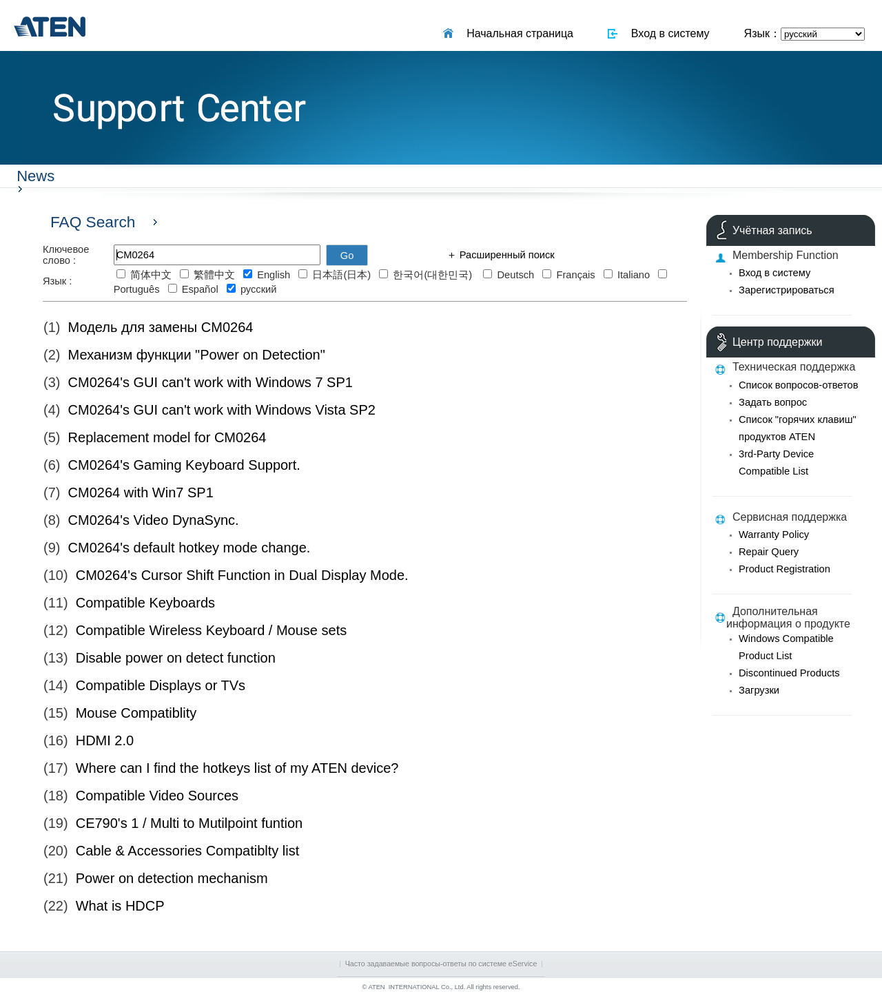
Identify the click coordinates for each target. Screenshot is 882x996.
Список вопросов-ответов (798, 385)
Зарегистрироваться (786, 289)
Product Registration (784, 568)
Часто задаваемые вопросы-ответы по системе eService (441, 963)
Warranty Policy (774, 534)
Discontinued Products (789, 672)
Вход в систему (667, 33)
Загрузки (759, 690)
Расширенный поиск (506, 254)
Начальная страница (516, 33)
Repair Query (769, 551)
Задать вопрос (773, 402)
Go (347, 255)
